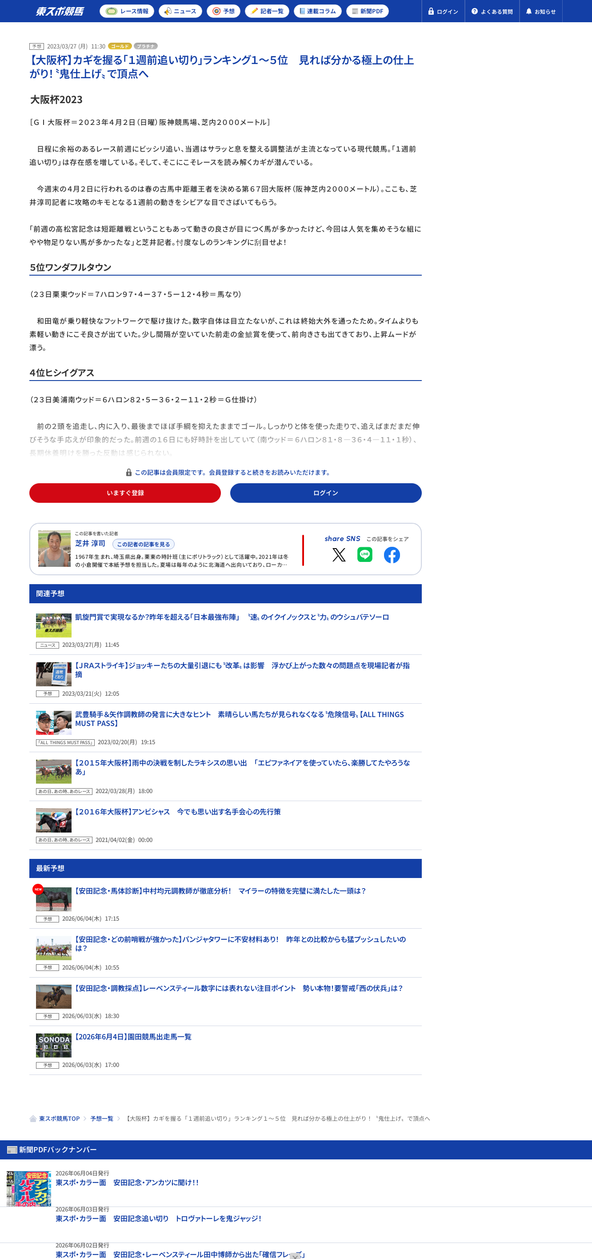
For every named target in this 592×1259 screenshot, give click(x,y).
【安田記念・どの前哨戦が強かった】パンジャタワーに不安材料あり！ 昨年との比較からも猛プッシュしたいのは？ (239, 914)
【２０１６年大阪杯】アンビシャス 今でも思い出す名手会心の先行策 (171, 807)
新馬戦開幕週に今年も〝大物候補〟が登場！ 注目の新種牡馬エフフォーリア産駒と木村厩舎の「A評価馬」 (523, 459)
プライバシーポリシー (64, 1209)
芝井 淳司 (90, 542)
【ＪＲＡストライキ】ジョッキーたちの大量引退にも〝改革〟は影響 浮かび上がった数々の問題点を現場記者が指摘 (239, 689)
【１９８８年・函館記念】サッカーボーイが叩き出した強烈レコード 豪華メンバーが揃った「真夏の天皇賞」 (522, 607)
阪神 (515, 219)
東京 (484, 219)
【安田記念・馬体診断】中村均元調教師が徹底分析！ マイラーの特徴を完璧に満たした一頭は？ (213, 876)
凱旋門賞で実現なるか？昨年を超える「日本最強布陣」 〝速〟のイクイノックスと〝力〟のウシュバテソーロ (225, 651)
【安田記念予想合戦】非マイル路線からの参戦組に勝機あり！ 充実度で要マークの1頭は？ (523, 307)
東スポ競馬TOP (59, 1061)
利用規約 (197, 1209)
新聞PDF (470, 82)
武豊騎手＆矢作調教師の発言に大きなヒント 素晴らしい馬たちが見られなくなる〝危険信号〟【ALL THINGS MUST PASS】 (244, 732)
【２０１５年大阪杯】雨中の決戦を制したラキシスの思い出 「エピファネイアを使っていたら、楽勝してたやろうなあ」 (241, 770)
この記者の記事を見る (141, 542)
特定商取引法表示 (141, 1209)
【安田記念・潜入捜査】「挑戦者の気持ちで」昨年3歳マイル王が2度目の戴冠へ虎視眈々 (523, 533)
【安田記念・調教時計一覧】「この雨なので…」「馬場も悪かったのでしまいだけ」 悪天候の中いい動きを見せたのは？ (523, 381)
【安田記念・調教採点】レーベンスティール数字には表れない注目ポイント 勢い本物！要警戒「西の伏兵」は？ (232, 952)
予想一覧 (101, 1061)
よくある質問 (301, 1209)
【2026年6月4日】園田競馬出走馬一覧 (126, 990)
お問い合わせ (245, 1209)
